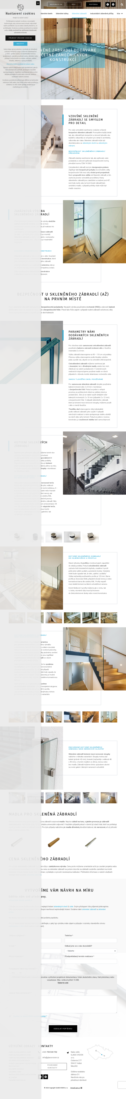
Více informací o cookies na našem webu (20, 64)
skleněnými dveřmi (90, 143)
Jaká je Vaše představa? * (20, 993)
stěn (71, 906)
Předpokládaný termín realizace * (79, 956)
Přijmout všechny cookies (20, 38)
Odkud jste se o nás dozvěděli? (78, 946)
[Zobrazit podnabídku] (79, 4)
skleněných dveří (60, 906)
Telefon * (69, 935)
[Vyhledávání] (122, 4)
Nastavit (20, 44)
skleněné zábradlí (89, 909)
